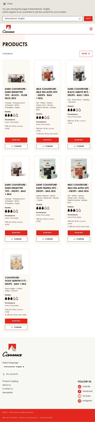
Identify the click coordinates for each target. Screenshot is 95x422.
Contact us (7, 389)
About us (6, 385)
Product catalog (10, 381)
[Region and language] (42, 18)
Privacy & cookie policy (28, 418)
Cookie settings (46, 418)
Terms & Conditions (10, 418)
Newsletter (7, 393)
